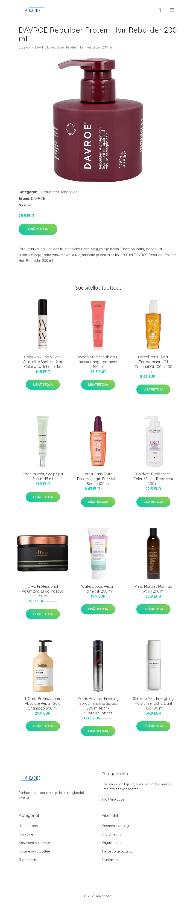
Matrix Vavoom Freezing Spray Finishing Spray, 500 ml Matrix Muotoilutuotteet (98, 705)
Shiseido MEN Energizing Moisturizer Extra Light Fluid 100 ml (153, 703)
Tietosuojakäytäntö (117, 851)
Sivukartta (110, 860)
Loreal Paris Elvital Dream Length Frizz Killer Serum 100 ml (98, 479)
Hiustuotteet (49, 192)
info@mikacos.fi (114, 799)
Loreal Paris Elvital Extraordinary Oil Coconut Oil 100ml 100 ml (153, 364)
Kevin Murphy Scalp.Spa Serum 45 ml (43, 476)
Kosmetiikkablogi (115, 826)
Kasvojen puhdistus (34, 843)
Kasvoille (26, 834)
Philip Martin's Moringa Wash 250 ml (153, 588)
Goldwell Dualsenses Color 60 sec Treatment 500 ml (153, 479)
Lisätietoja (38, 229)
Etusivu (24, 47)
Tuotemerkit (28, 860)
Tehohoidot (70, 192)
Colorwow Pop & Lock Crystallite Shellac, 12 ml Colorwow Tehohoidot (43, 362)
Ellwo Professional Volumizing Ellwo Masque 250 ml (43, 591)
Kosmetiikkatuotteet (35, 851)
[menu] (172, 9)
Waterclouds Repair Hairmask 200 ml (98, 588)
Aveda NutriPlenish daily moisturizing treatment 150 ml (98, 362)
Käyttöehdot (112, 843)
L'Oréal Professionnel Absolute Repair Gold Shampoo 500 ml (43, 703)
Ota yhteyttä (112, 834)
